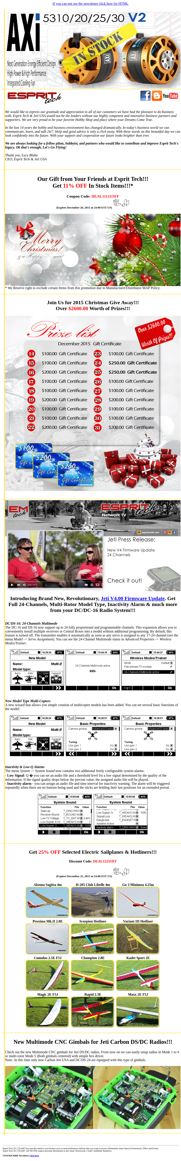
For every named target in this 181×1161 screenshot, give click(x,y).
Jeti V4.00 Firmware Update (133, 598)
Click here (34, 1155)
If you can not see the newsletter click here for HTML (91, 3)
